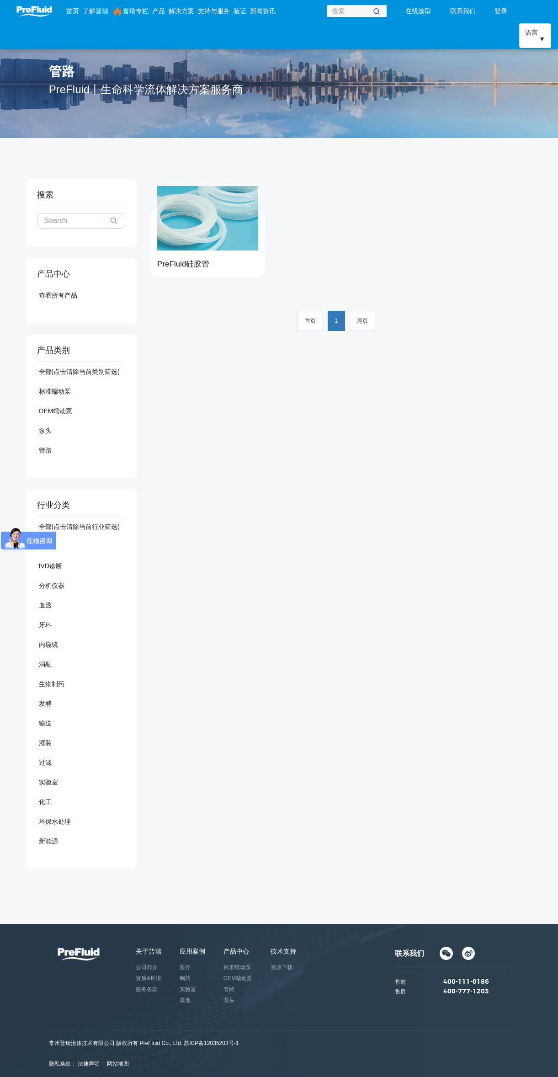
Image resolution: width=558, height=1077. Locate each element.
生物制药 (51, 684)
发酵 (45, 703)
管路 (45, 450)
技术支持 (283, 951)
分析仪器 (51, 585)
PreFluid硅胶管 (183, 264)
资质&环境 (148, 978)
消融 (45, 664)
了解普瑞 (95, 11)
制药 (185, 978)
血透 (45, 605)
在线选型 (418, 11)
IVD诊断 (50, 566)
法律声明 (89, 1064)
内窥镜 (48, 644)
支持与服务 (214, 11)
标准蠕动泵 (55, 391)
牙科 (45, 625)
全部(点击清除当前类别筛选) (79, 371)
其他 (185, 1000)
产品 (158, 11)
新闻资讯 (263, 11)
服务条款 (147, 989)
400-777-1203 (466, 992)
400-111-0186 (466, 982)
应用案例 (192, 951)
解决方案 (181, 11)
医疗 (185, 967)
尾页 (362, 321)
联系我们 (463, 11)
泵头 (45, 430)
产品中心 (236, 951)
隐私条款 (60, 1064)
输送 (45, 723)
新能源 (48, 841)
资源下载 (281, 967)
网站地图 (118, 1064)
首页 (72, 11)
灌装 (45, 743)
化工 (45, 802)
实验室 (48, 782)
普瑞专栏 (130, 11)
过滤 (45, 762)
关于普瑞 (148, 951)
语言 (531, 32)
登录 (500, 11)
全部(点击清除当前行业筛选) (79, 526)
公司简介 (147, 967)
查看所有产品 (58, 295)
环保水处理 (55, 821)
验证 (240, 11)
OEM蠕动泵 (56, 411)
